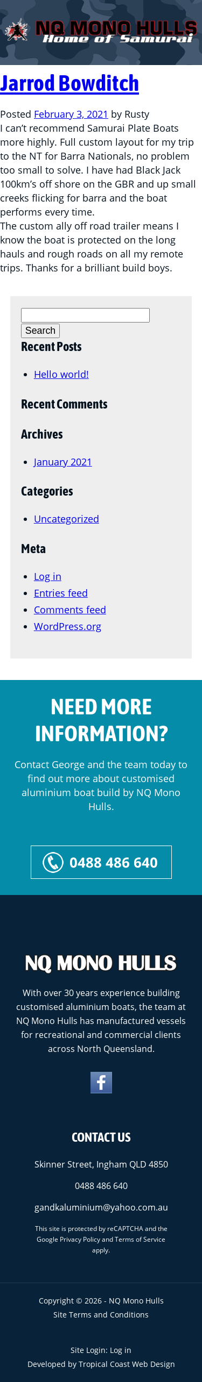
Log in (47, 576)
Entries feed (61, 592)
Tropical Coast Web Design (127, 1364)
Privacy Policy (80, 1239)
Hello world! (61, 374)
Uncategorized (66, 518)
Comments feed (70, 609)
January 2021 (63, 461)
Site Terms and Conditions (101, 1314)
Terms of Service (140, 1239)
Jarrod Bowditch (69, 83)
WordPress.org (67, 626)
